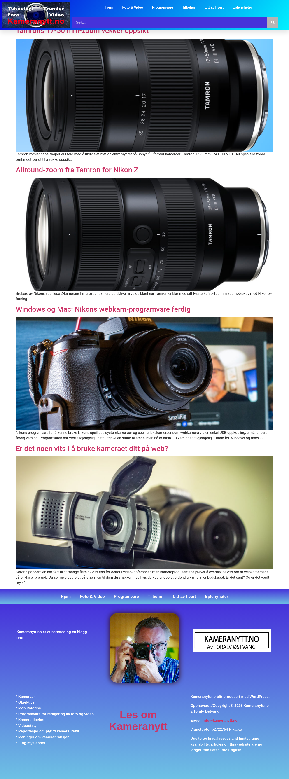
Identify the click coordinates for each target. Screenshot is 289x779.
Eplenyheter (242, 7)
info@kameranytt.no (220, 721)
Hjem (109, 7)
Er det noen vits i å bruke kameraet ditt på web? (92, 448)
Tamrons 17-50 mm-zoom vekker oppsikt (82, 30)
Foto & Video (132, 7)
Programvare (162, 7)
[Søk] (272, 22)
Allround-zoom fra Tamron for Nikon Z (77, 170)
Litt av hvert (214, 7)
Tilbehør (189, 7)
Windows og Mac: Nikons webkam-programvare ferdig (103, 309)
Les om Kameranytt (138, 720)
